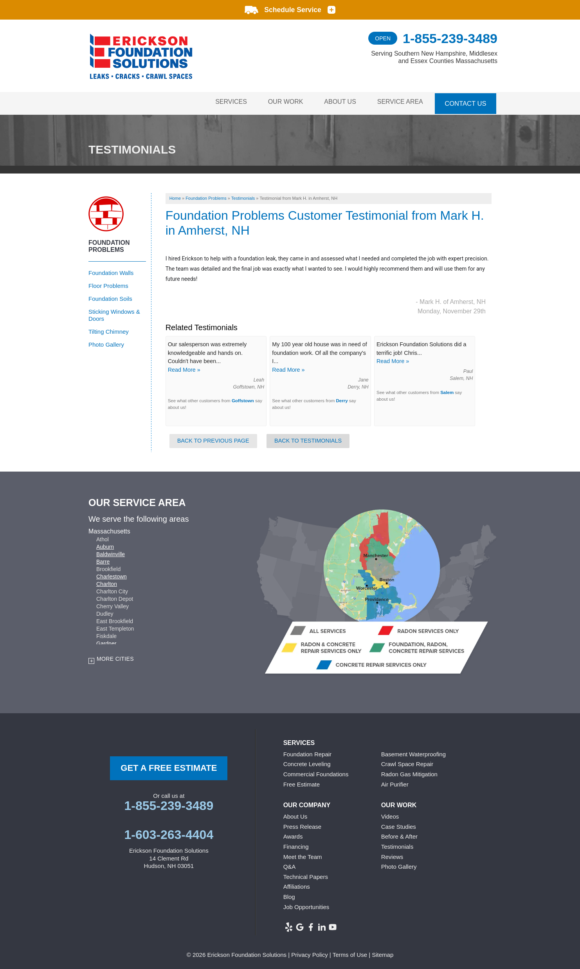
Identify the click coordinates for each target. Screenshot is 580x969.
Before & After (399, 834)
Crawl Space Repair (407, 762)
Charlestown (111, 574)
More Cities (115, 657)
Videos (390, 814)
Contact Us (465, 102)
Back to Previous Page (213, 439)
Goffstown (243, 398)
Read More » (184, 368)
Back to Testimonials (308, 439)
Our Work (279, 102)
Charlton (106, 582)
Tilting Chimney (108, 329)
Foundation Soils (110, 296)
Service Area (399, 102)
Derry (342, 398)
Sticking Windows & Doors (114, 313)
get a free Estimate (169, 766)
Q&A (289, 864)
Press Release (302, 824)
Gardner (106, 641)
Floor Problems (108, 283)
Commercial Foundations (316, 772)
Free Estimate (301, 782)
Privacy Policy (309, 952)
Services (223, 102)
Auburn (105, 545)
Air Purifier (395, 782)
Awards (293, 834)
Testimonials (397, 844)
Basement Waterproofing (413, 752)
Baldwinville (110, 552)
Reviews (392, 854)
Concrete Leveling (307, 762)
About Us (337, 102)
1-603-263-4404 (168, 832)
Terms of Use (350, 952)
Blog (289, 894)
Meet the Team (302, 854)
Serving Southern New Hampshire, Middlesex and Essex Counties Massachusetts (434, 57)
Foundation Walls (110, 270)
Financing (296, 844)
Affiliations (296, 884)
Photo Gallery (106, 342)
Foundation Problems (109, 244)
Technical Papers (305, 874)
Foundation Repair (307, 752)
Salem (447, 390)
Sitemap (382, 952)
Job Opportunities (306, 904)
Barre (103, 560)
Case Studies (398, 824)
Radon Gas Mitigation (409, 772)
